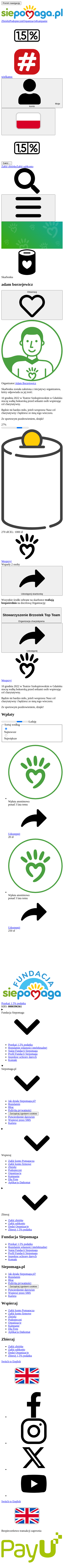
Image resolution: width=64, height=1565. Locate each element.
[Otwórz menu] (28, 208)
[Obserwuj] (32, 305)
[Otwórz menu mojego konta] (32, 93)
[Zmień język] (28, 121)
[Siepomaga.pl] (32, 18)
